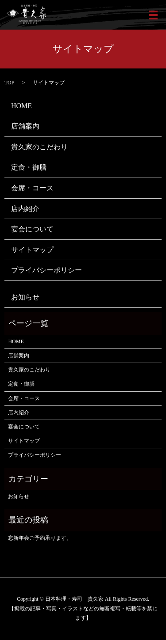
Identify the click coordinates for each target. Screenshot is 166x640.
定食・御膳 (28, 167)
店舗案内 (25, 126)
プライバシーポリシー (46, 270)
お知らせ (25, 297)
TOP (9, 83)
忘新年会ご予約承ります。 (40, 538)
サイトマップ (32, 250)
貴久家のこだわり (39, 147)
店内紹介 (25, 208)
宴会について (32, 229)
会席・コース (32, 188)
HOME (21, 106)
